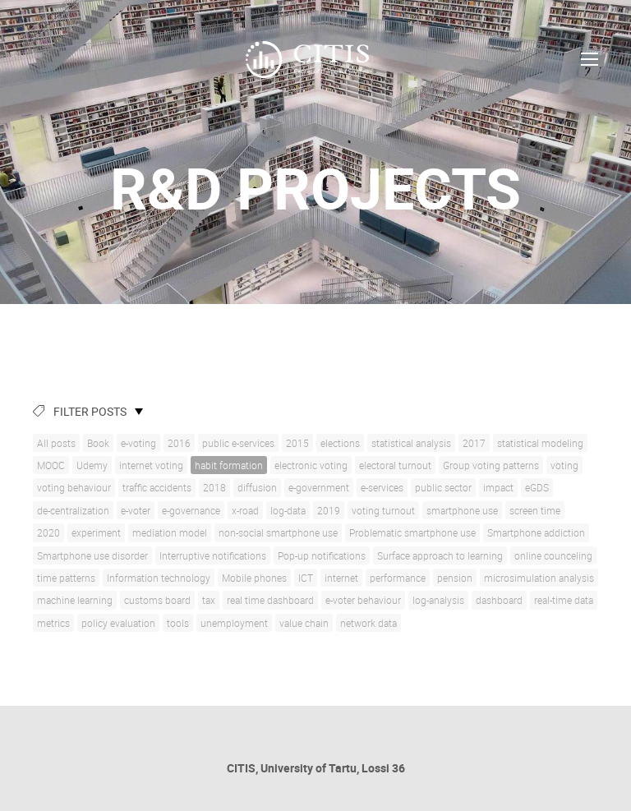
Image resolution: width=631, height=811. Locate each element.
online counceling (553, 555)
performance (398, 577)
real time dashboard (270, 599)
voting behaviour (74, 487)
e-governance (191, 510)
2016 (179, 442)
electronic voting (311, 465)
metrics (53, 622)
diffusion (257, 487)
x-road (245, 510)
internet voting (151, 465)
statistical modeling (540, 442)
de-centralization (73, 510)
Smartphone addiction (536, 532)
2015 (297, 442)
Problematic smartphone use (412, 532)
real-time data (563, 599)
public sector (443, 487)
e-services (382, 487)
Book (98, 442)
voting (564, 465)
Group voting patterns (491, 465)
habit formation (229, 465)
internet (341, 577)
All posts (56, 442)
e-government (318, 487)
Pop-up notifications (322, 555)
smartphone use (462, 510)
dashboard (499, 599)
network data (368, 622)
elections (340, 442)
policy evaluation (118, 622)
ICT (305, 577)
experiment (96, 532)
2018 (214, 487)
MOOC (51, 465)
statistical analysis (411, 442)
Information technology (158, 577)
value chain (304, 622)
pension (454, 577)
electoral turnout (395, 465)
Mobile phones (254, 577)
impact (498, 487)
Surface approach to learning (440, 555)
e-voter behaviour (363, 599)
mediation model (169, 532)
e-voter (135, 510)
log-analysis (438, 599)
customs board (157, 599)
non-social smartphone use (278, 532)
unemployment (234, 622)
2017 (474, 442)
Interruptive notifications (212, 555)
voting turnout (383, 510)
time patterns (66, 577)
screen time (534, 510)
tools (178, 622)
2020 (48, 532)
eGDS (537, 487)
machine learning (75, 599)
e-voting (138, 442)
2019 (328, 510)
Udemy (92, 465)
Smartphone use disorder (92, 555)
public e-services (238, 442)
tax (208, 599)
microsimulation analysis (539, 577)
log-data (288, 510)
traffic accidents (156, 487)
